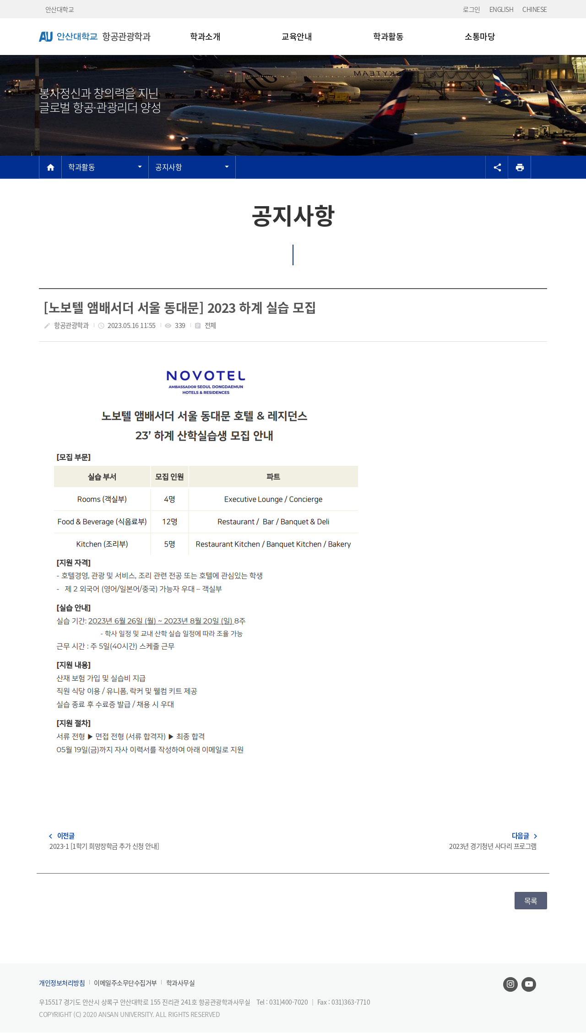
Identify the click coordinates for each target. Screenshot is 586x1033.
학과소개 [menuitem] (205, 36)
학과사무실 (180, 982)
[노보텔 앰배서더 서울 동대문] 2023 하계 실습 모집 (179, 307)
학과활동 (81, 166)
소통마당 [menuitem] (480, 36)
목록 (530, 900)
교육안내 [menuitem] (297, 36)
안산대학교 (59, 9)
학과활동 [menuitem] (388, 36)
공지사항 (168, 166)
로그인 (471, 9)
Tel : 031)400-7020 (282, 1001)
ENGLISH (501, 9)
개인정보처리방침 (62, 982)
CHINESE (534, 9)
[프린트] (519, 167)
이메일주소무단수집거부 (125, 982)
